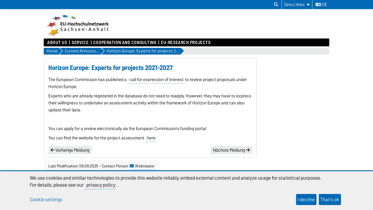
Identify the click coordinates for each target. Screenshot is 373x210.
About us (57, 42)
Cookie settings (46, 199)
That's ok (329, 199)
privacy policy (101, 185)
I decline (306, 199)
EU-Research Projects (185, 42)
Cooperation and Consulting (124, 42)
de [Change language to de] (321, 4)
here (151, 137)
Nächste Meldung (231, 150)
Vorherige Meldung (70, 150)
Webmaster (142, 165)
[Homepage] (78, 35)
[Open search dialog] (276, 4)
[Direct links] (297, 4)
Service (80, 42)
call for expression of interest (157, 79)
